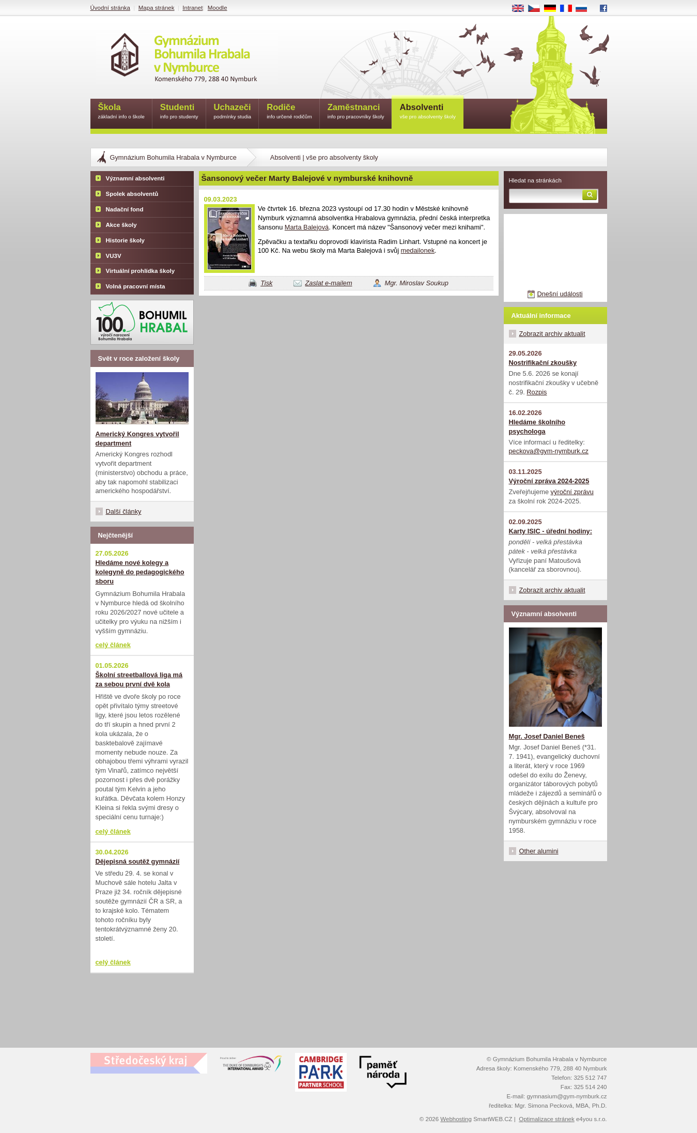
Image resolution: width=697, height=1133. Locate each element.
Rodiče (289, 111)
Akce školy (121, 225)
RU (585, 9)
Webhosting (456, 1119)
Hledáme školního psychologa (537, 426)
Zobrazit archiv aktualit (552, 334)
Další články (124, 511)
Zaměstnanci (356, 111)
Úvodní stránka (110, 8)
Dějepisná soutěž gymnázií (138, 861)
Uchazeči (233, 111)
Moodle (217, 8)
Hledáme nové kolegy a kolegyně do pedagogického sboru (140, 572)
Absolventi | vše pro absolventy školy (324, 157)
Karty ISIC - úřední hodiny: (550, 531)
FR (569, 9)
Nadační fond (125, 209)
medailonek (418, 250)
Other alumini (539, 851)
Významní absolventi (135, 178)
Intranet (192, 8)
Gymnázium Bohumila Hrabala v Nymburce (173, 157)
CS (537, 9)
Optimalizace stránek (547, 1119)
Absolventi (427, 111)
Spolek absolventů (132, 194)
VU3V (113, 256)
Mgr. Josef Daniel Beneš (547, 736)
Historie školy (125, 240)
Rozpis (536, 392)
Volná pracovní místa (135, 286)
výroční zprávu (572, 492)
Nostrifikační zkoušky (543, 362)
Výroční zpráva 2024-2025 (549, 481)
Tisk (266, 283)
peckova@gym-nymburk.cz (549, 451)
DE (553, 9)
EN (521, 9)
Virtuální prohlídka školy (140, 271)
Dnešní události (559, 294)
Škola (121, 111)
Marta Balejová (307, 227)
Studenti (179, 111)
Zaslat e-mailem (328, 283)
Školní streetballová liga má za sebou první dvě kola (139, 679)
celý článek (113, 645)
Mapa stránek (156, 8)
